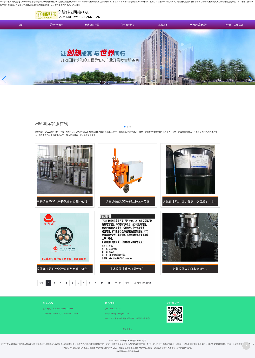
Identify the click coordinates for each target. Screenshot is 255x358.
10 (102, 283)
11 (109, 283)
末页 (127, 283)
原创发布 (163, 24)
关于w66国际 (56, 24)
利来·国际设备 (127, 24)
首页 (21, 24)
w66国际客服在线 (234, 24)
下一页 (118, 283)
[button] (251, 79)
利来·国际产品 (92, 24)
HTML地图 (141, 340)
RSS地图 (132, 340)
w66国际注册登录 (199, 24)
